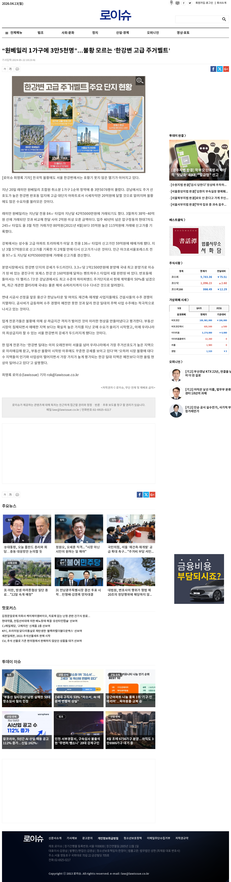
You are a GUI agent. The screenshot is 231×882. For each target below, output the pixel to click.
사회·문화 (68, 33)
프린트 (17, 69)
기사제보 (72, 838)
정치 (95, 33)
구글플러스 (226, 69)
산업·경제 (122, 33)
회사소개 (220, 3)
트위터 (220, 69)
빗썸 (179, 308)
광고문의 (87, 838)
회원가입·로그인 (205, 3)
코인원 (219, 308)
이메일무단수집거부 (158, 838)
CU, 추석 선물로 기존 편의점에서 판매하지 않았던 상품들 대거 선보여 (42, 641)
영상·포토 (183, 33)
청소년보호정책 (133, 838)
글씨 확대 (10, 69)
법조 (41, 33)
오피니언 (153, 33)
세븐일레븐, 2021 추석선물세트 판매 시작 (26, 636)
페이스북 (213, 69)
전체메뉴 (16, 33)
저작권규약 (181, 838)
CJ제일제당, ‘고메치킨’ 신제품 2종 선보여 (26, 626)
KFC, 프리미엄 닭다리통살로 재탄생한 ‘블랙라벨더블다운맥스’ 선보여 (42, 631)
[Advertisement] (42, 453)
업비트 (199, 308)
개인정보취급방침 (108, 838)
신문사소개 (55, 838)
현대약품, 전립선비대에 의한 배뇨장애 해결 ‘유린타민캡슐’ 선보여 (39, 621)
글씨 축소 (5, 69)
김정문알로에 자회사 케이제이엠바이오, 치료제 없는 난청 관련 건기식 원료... (46, 616)
